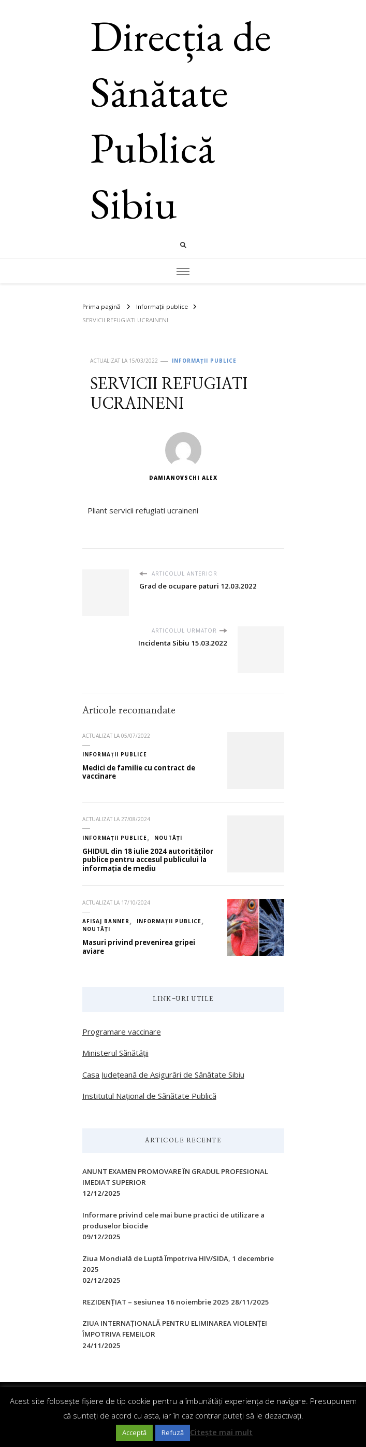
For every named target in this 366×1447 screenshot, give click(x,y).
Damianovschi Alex (183, 456)
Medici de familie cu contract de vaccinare (138, 772)
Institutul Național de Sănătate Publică (149, 1096)
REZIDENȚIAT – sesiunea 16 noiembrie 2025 (155, 1302)
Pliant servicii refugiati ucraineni (142, 510)
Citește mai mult (221, 1432)
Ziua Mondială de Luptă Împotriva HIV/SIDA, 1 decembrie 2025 (178, 1264)
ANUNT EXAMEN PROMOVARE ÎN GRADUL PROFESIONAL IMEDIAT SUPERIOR (175, 1177)
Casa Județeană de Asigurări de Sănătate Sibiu (163, 1074)
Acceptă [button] (134, 1432)
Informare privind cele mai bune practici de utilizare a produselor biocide (173, 1220)
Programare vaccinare (121, 1031)
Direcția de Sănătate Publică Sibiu (180, 119)
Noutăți (168, 837)
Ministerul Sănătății (115, 1053)
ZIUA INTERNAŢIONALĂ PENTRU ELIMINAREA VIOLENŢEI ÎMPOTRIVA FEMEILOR (174, 1329)
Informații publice (204, 360)
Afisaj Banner (105, 921)
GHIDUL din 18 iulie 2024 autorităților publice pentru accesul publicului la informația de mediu (147, 860)
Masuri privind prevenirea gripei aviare (138, 947)
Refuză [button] (173, 1432)
